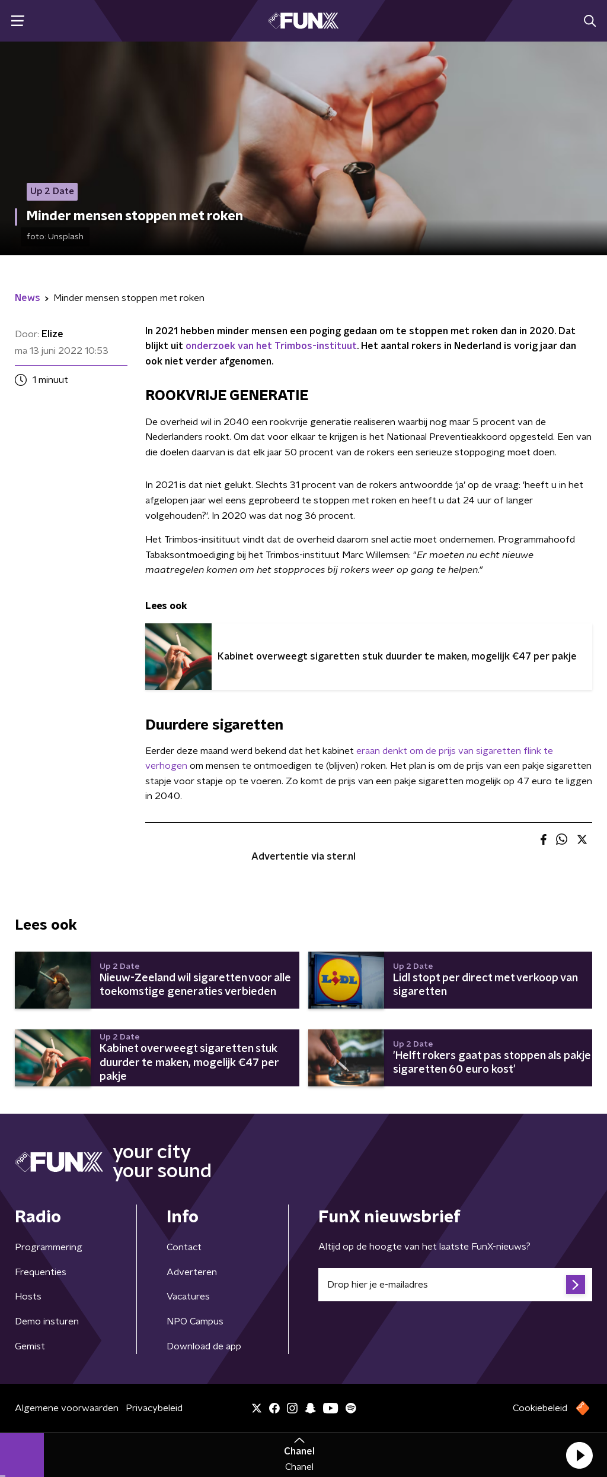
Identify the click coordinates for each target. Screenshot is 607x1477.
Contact (184, 1247)
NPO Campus (195, 1321)
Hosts (28, 1296)
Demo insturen (47, 1321)
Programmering (48, 1247)
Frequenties (40, 1272)
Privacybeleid (154, 1408)
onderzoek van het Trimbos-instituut (271, 346)
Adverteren (192, 1272)
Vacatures (188, 1296)
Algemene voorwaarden (67, 1408)
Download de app (204, 1346)
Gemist (30, 1346)
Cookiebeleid (540, 1408)
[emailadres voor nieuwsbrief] (455, 1284)
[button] (579, 1455)
